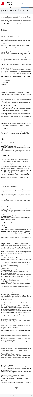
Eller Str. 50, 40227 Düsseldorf (29, 2)
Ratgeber (13, 7)
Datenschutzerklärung (16, 396)
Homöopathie (23, 7)
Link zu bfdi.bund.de (3, 381)
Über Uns (7, 7)
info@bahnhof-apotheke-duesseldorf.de (27, 3)
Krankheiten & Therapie (18, 7)
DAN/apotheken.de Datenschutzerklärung (7, 254)
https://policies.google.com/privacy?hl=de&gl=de (6, 216)
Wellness (27, 7)
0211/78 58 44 (20, 3)
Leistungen (10, 7)
